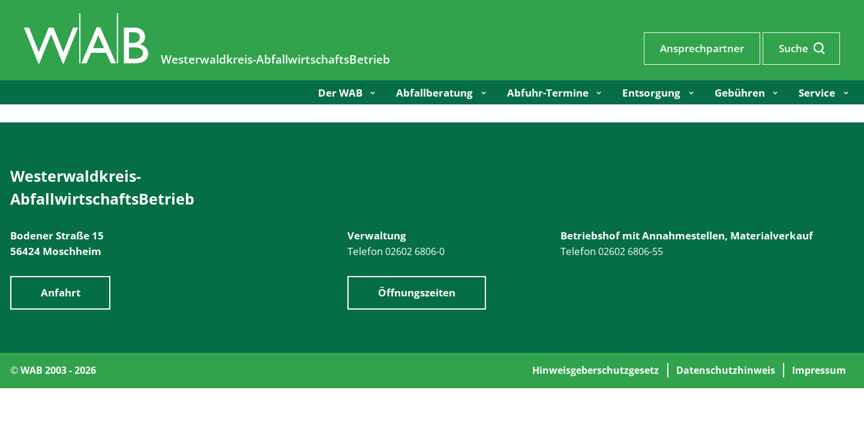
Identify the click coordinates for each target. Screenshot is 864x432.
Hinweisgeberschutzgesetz (595, 370)
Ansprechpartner (702, 48)
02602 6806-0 (415, 251)
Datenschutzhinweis (725, 370)
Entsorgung (651, 92)
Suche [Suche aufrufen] (801, 48)
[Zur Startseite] (87, 59)
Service (817, 92)
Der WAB (340, 92)
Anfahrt (60, 292)
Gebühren (740, 92)
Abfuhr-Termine (548, 92)
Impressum (819, 370)
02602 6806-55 (630, 251)
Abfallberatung (434, 92)
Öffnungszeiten (416, 292)
